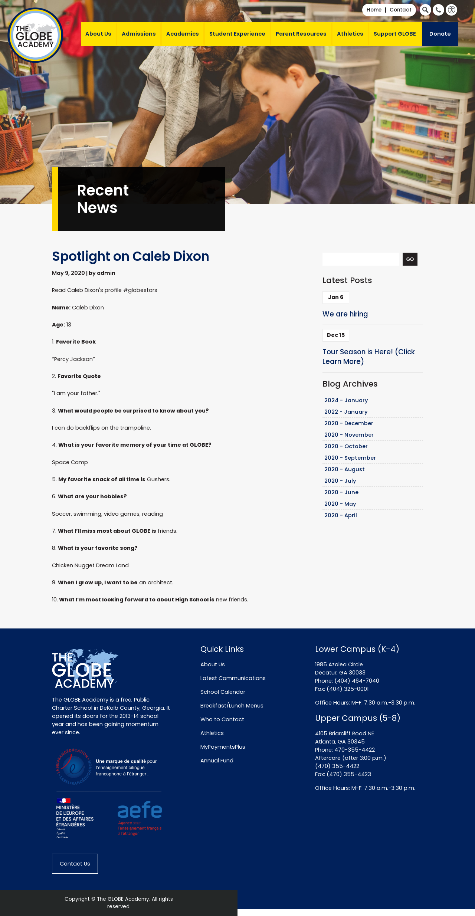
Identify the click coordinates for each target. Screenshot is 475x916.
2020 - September (350, 458)
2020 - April (340, 515)
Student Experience (237, 33)
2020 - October (346, 446)
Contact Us (75, 863)
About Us (98, 33)
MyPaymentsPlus (222, 747)
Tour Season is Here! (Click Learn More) (368, 357)
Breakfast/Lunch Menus (231, 705)
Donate (440, 33)
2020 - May (340, 504)
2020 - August (344, 469)
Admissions (139, 33)
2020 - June (341, 492)
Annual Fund (216, 760)
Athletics (350, 33)
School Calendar (222, 692)
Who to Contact (222, 719)
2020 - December (348, 423)
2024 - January (346, 400)
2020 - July (340, 481)
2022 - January (346, 412)
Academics (182, 33)
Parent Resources (301, 33)
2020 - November (349, 435)
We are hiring (345, 314)
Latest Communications (233, 678)
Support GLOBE (395, 33)
